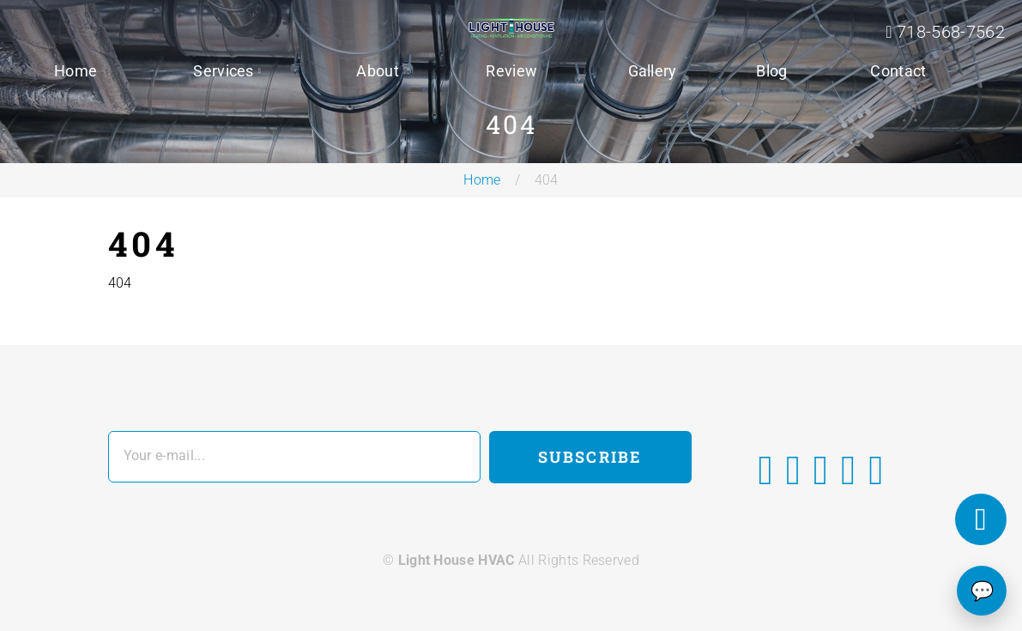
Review (511, 71)
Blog (771, 71)
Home (75, 71)
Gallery (652, 71)
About (377, 71)
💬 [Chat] (982, 591)
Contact (898, 71)
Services (223, 71)
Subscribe (590, 456)
